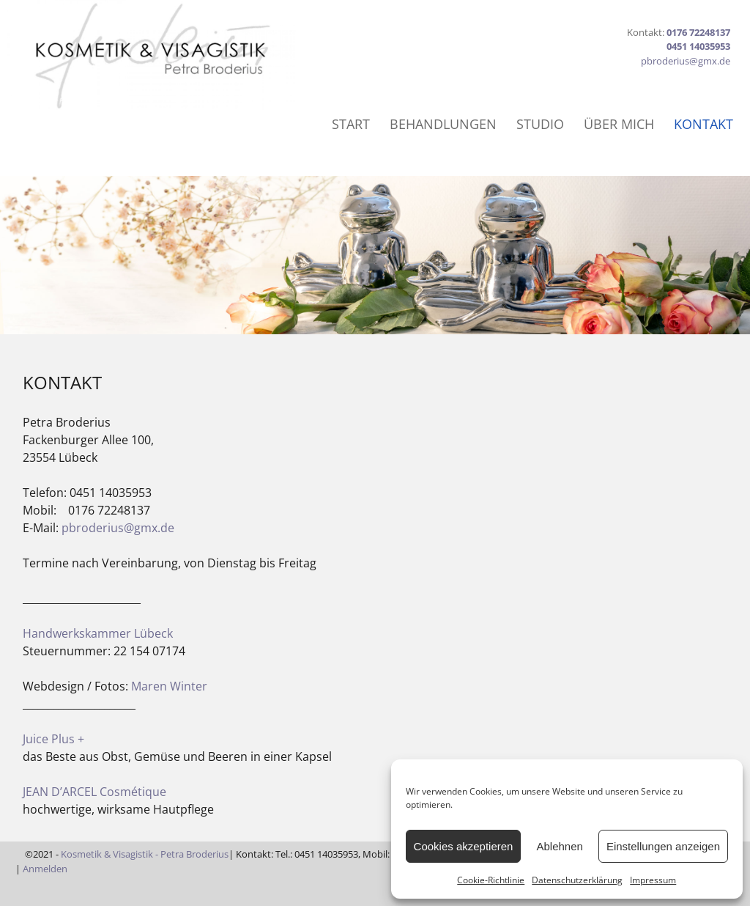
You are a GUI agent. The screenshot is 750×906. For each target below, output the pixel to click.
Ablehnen (559, 846)
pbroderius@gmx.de (685, 60)
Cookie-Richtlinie (490, 880)
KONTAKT (703, 124)
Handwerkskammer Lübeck (98, 633)
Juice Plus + (53, 739)
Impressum (653, 880)
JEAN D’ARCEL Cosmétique (94, 792)
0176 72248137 (698, 32)
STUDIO (540, 124)
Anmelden (46, 868)
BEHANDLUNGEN (443, 124)
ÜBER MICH (619, 124)
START (351, 124)
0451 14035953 (698, 46)
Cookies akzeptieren (463, 846)
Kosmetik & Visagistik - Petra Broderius (145, 854)
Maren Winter (169, 686)
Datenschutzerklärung (577, 880)
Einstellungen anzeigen (663, 846)
